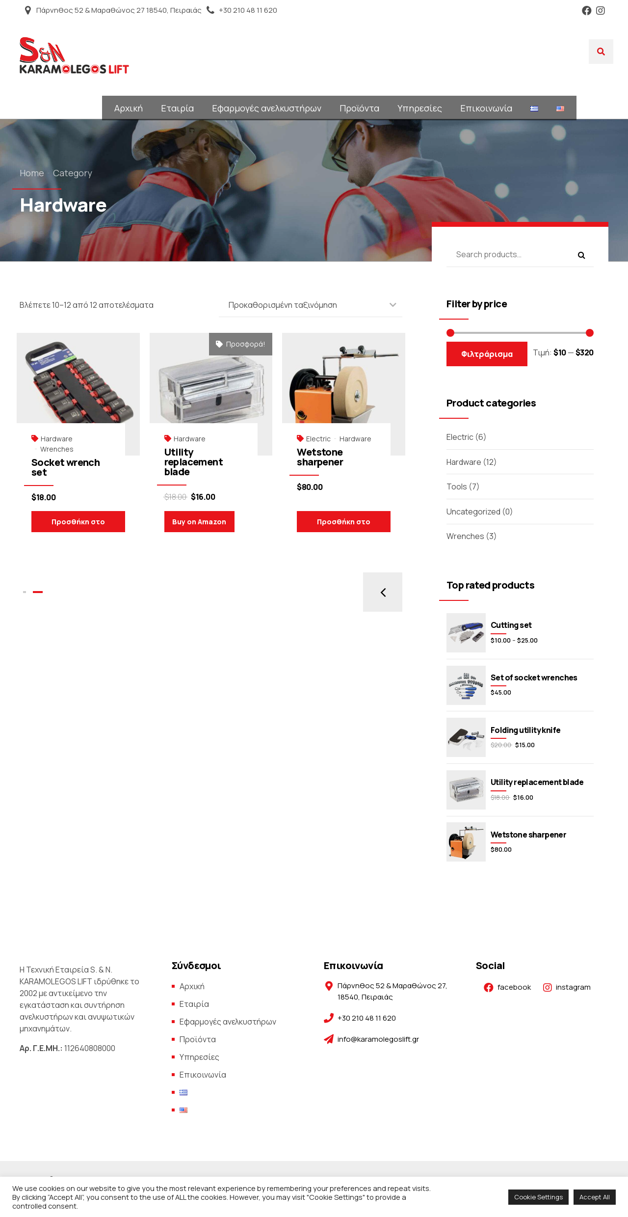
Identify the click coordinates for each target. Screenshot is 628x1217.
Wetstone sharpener (320, 456)
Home (32, 173)
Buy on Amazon (199, 521)
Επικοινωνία (486, 108)
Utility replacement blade (193, 461)
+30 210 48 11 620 (248, 10)
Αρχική (128, 108)
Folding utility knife (525, 730)
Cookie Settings (538, 1196)
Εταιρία (177, 108)
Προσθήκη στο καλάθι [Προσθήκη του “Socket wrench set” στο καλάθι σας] (78, 525)
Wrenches (57, 449)
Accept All (594, 1196)
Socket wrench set (65, 467)
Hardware (57, 438)
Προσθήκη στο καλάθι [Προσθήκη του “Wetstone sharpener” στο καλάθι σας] (343, 525)
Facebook (587, 10)
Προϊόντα (359, 108)
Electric (318, 438)
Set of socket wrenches (534, 677)
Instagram (600, 10)
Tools (456, 486)
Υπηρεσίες (419, 108)
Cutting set (511, 625)
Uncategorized (473, 511)
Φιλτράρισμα (487, 354)
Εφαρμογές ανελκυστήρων (266, 108)
